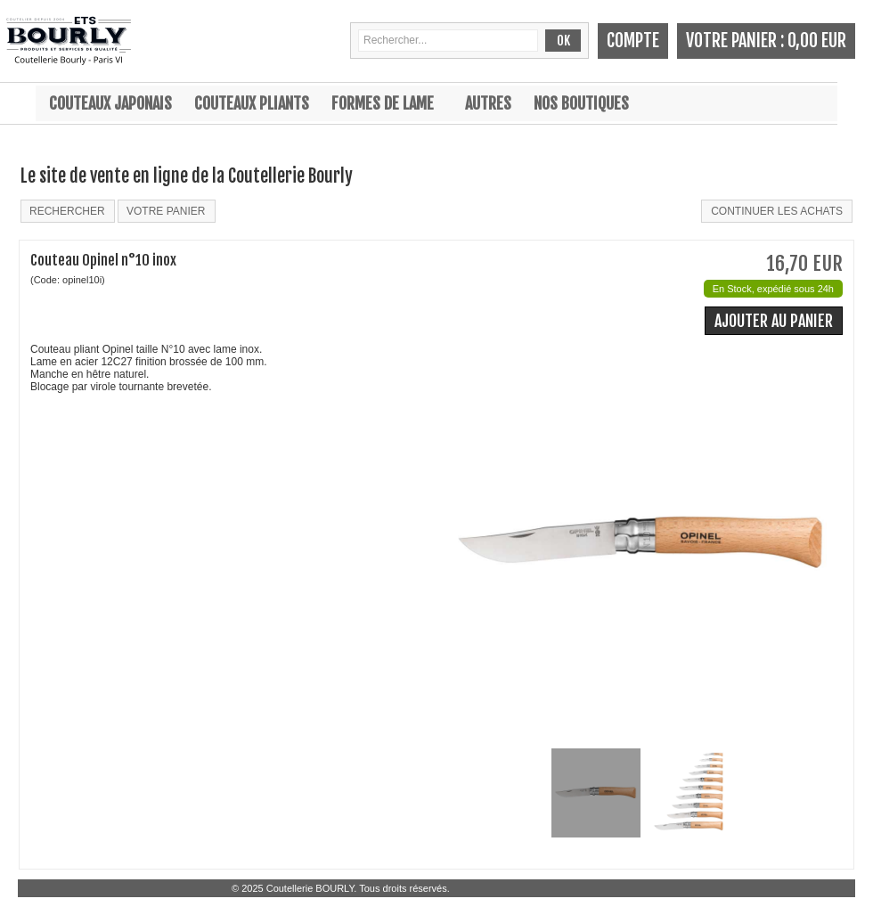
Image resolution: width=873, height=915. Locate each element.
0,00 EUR (816, 40)
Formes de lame (382, 103)
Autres (488, 103)
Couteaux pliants (251, 103)
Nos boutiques (581, 103)
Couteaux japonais (110, 103)
